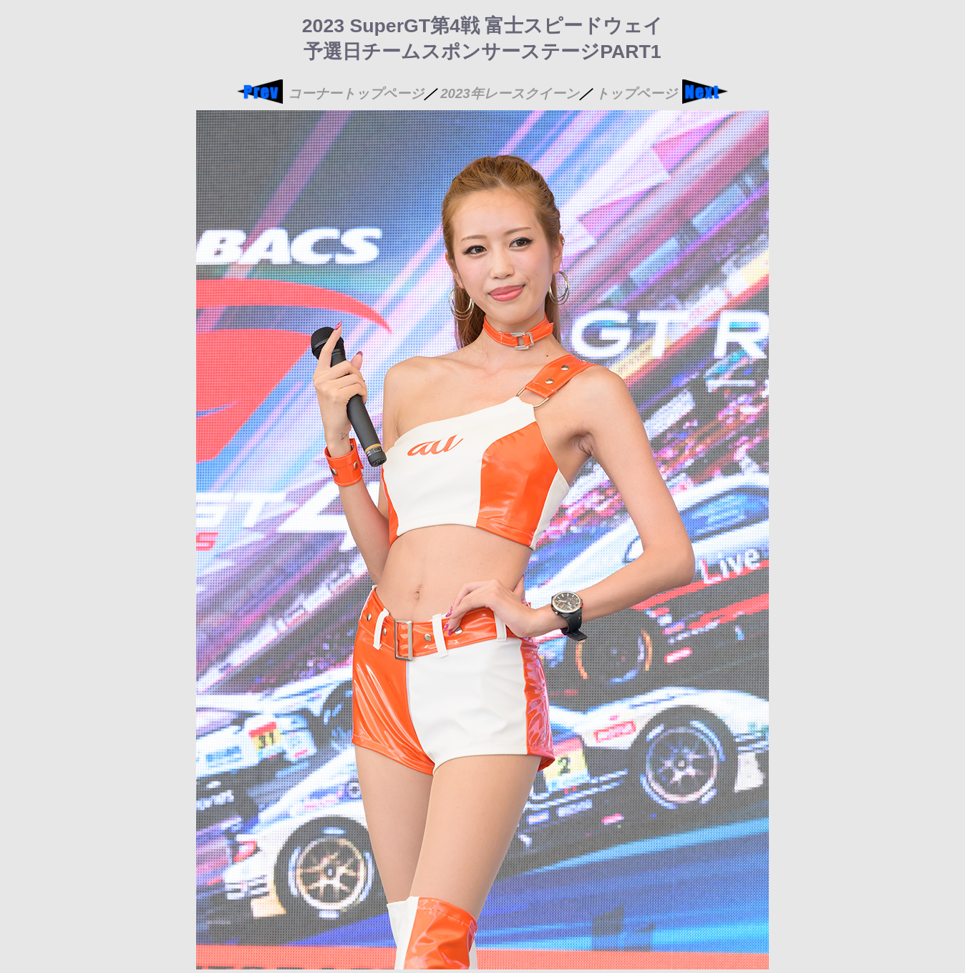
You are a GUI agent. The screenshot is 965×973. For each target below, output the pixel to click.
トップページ (636, 93)
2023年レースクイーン (509, 93)
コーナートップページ (356, 93)
